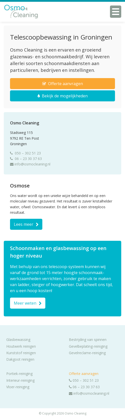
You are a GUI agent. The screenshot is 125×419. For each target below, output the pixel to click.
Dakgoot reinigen (20, 359)
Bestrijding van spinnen (87, 339)
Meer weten (28, 303)
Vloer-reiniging (17, 386)
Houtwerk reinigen (21, 346)
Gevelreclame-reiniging (87, 352)
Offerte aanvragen (62, 83)
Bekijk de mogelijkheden (63, 96)
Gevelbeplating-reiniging (88, 346)
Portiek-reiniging (19, 373)
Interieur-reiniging (20, 380)
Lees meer (26, 224)
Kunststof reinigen (21, 352)
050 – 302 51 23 (25, 153)
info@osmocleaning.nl (30, 164)
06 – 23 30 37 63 (26, 158)
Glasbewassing (18, 339)
